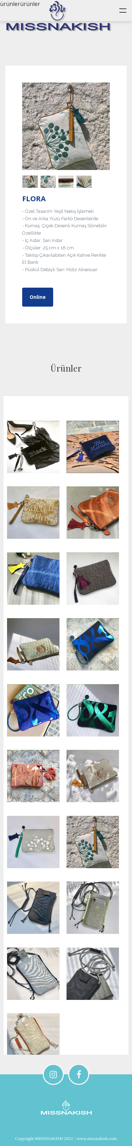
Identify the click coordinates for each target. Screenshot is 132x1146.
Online (38, 297)
